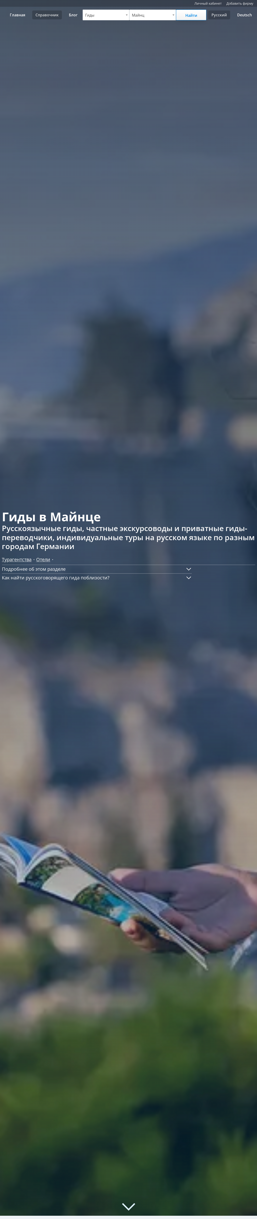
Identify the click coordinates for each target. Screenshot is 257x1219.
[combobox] (106, 15)
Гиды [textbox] (90, 15)
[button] (97, 569)
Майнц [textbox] (138, 15)
